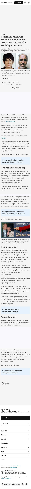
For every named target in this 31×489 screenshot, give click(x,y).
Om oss (3, 456)
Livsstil (3, 439)
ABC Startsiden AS (6, 478)
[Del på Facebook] (13, 88)
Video (3, 460)
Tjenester (4, 447)
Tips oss (5, 423)
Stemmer (4, 435)
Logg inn (18, 2)
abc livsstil (17, 484)
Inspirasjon (4, 443)
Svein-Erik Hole (13, 467)
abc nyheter (7, 484)
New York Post (10, 122)
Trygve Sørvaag (17, 465)
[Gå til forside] (7, 2)
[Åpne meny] (24, 3)
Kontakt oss (6, 418)
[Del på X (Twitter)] (15, 88)
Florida (3, 138)
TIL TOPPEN (4, 409)
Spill (2, 451)
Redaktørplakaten (12, 472)
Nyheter (4, 431)
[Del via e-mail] (18, 88)
